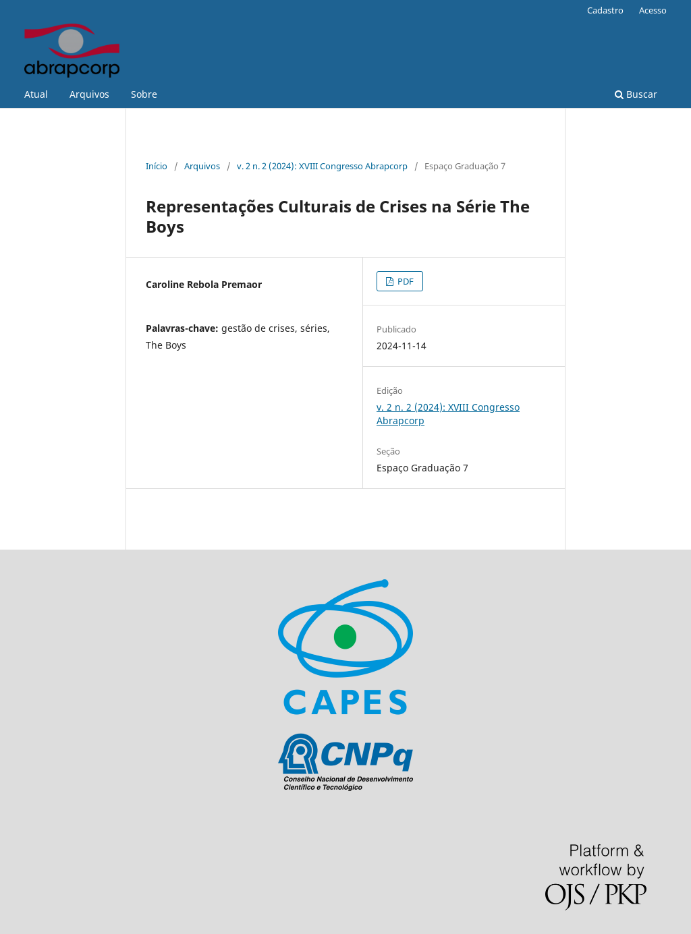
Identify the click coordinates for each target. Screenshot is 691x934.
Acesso (653, 10)
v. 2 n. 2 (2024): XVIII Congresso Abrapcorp (322, 166)
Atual (36, 94)
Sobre (144, 94)
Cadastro (605, 10)
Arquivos (89, 94)
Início (156, 166)
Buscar (636, 94)
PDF (404, 281)
